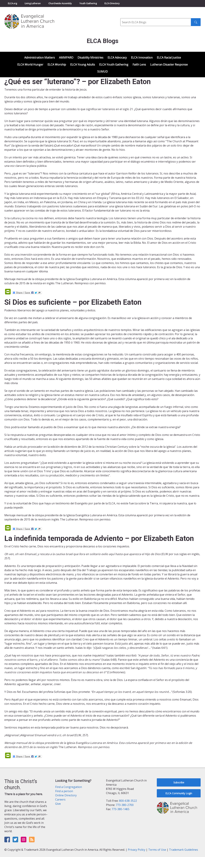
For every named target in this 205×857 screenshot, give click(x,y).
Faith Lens (139, 64)
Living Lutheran (33, 3)
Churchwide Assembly (60, 3)
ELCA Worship (56, 64)
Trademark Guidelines (183, 850)
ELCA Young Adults (82, 64)
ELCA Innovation (142, 57)
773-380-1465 (120, 809)
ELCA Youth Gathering (113, 64)
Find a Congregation (68, 787)
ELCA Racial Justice (169, 57)
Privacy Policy (136, 850)
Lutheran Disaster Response (169, 64)
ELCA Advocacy (117, 57)
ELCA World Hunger (30, 64)
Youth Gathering (88, 3)
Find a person (64, 791)
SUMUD (102, 71)
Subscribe (178, 782)
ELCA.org (12, 3)
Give (58, 804)
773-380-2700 (125, 805)
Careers (60, 799)
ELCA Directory (112, 3)
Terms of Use (157, 850)
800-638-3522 (128, 801)
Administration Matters (39, 57)
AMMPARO (66, 57)
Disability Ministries (90, 57)
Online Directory (66, 795)
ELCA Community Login (178, 793)
